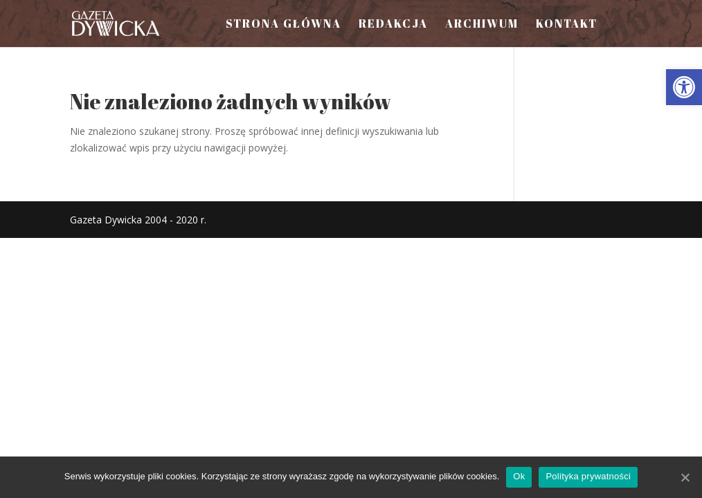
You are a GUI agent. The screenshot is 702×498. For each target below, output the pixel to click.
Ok (519, 476)
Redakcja (393, 25)
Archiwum (482, 25)
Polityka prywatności (588, 476)
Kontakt (566, 25)
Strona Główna (283, 25)
